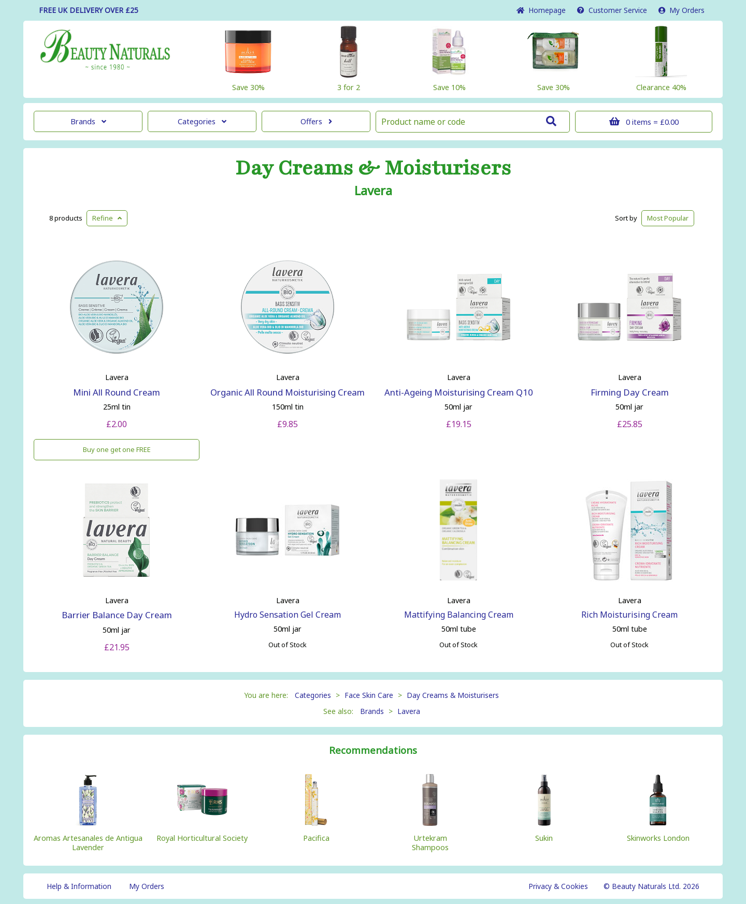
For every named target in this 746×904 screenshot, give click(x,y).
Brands (88, 121)
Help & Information (79, 886)
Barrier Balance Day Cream (117, 615)
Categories (202, 121)
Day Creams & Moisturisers (373, 168)
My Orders (681, 10)
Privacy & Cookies (558, 886)
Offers (316, 121)
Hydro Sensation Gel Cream (287, 614)
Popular (667, 218)
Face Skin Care (369, 695)
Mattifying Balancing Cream (458, 614)
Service (612, 10)
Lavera (373, 190)
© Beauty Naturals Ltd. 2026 (651, 886)
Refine (107, 218)
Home (541, 10)
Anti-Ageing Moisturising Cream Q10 (458, 392)
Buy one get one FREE (117, 449)
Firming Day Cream (630, 392)
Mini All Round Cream (116, 392)
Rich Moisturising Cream (629, 614)
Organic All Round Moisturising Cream (287, 392)
